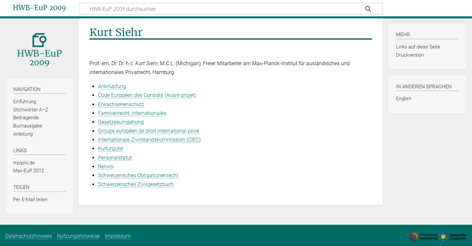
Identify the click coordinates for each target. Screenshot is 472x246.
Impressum (118, 236)
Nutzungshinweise (78, 236)
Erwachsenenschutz (121, 104)
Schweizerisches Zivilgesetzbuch (136, 184)
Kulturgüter (111, 148)
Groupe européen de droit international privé (148, 131)
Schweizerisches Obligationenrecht (138, 175)
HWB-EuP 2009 (39, 8)
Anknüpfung (112, 86)
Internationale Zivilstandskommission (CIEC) (149, 140)
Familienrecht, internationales (132, 113)
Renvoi (106, 166)
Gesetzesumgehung (121, 122)
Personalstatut (115, 158)
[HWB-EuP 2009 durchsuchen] (231, 8)
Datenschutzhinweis (28, 236)
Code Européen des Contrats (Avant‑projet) (147, 95)
